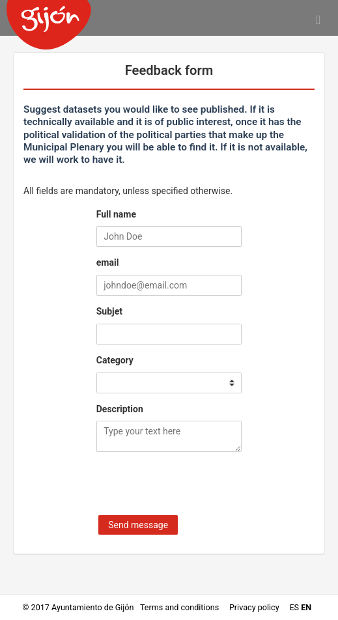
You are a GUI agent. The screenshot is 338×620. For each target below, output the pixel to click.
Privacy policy (255, 607)
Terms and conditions (180, 607)
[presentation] (195, 486)
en (306, 607)
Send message (138, 525)
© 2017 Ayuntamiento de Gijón (78, 607)
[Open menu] (318, 19)
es (294, 607)
